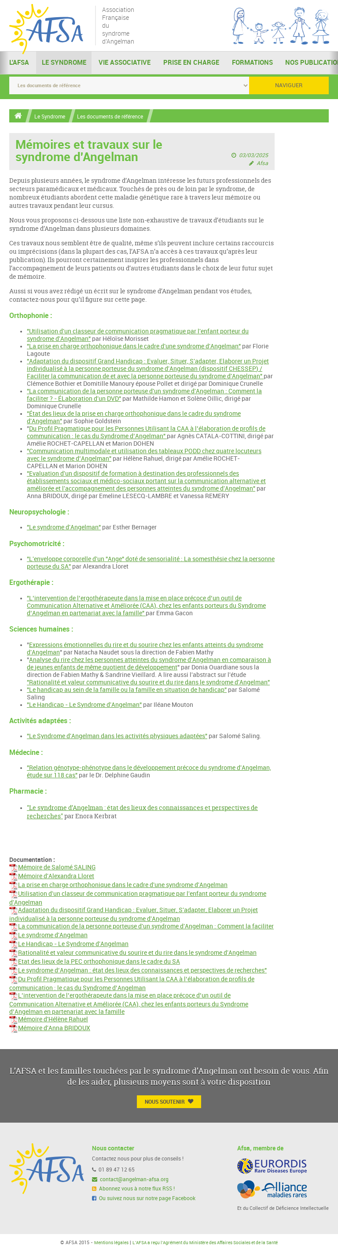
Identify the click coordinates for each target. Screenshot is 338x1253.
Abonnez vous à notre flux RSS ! (133, 1190)
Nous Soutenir (169, 1102)
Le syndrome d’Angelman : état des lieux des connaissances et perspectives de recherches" (138, 971)
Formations (252, 63)
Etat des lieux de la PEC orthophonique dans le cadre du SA (94, 962)
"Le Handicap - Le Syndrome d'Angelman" (84, 705)
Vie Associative (125, 63)
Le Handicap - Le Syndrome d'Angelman (69, 945)
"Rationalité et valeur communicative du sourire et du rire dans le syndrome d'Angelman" (148, 683)
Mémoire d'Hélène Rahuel (48, 1020)
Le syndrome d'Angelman (48, 936)
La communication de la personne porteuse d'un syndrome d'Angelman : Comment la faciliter (141, 927)
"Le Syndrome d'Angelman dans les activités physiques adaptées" (117, 736)
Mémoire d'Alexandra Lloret (51, 877)
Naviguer (288, 85)
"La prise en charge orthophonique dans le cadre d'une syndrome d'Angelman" (134, 347)
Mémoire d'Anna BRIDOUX (49, 1029)
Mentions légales (102, 1244)
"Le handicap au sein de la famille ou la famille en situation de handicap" (127, 690)
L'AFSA (19, 63)
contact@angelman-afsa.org (130, 1180)
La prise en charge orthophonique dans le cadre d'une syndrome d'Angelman (118, 886)
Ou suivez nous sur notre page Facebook (144, 1199)
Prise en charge (191, 63)
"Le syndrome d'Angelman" (64, 528)
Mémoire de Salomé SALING (52, 868)
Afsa (262, 163)
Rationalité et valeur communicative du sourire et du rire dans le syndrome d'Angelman (133, 953)
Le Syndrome (64, 63)
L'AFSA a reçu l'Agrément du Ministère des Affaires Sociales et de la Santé (207, 1244)
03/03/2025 (253, 155)
